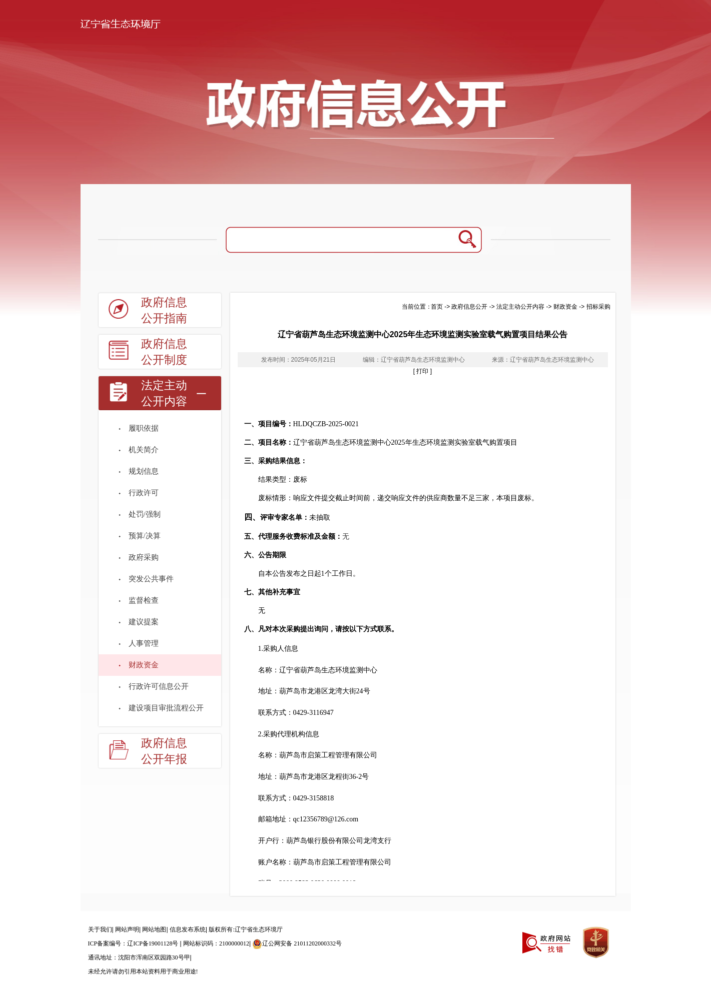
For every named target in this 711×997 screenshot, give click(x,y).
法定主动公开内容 (164, 393)
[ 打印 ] (422, 371)
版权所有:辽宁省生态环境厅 (245, 929)
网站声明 (127, 929)
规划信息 (144, 471)
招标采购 (598, 306)
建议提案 (144, 622)
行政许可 (144, 493)
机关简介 (144, 450)
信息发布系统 (188, 929)
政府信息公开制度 (164, 352)
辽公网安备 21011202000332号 (297, 943)
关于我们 (100, 929)
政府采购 (144, 557)
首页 (437, 306)
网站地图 (154, 929)
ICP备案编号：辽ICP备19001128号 (134, 943)
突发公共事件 (151, 579)
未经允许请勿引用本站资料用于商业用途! (143, 971)
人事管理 (144, 643)
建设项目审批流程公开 (166, 708)
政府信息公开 (469, 306)
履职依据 (144, 428)
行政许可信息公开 (159, 686)
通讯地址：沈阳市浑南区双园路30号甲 (139, 957)
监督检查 (144, 600)
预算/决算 (145, 536)
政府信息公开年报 (164, 751)
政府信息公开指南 (164, 310)
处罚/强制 (145, 514)
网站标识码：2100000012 (216, 943)
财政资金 (144, 665)
